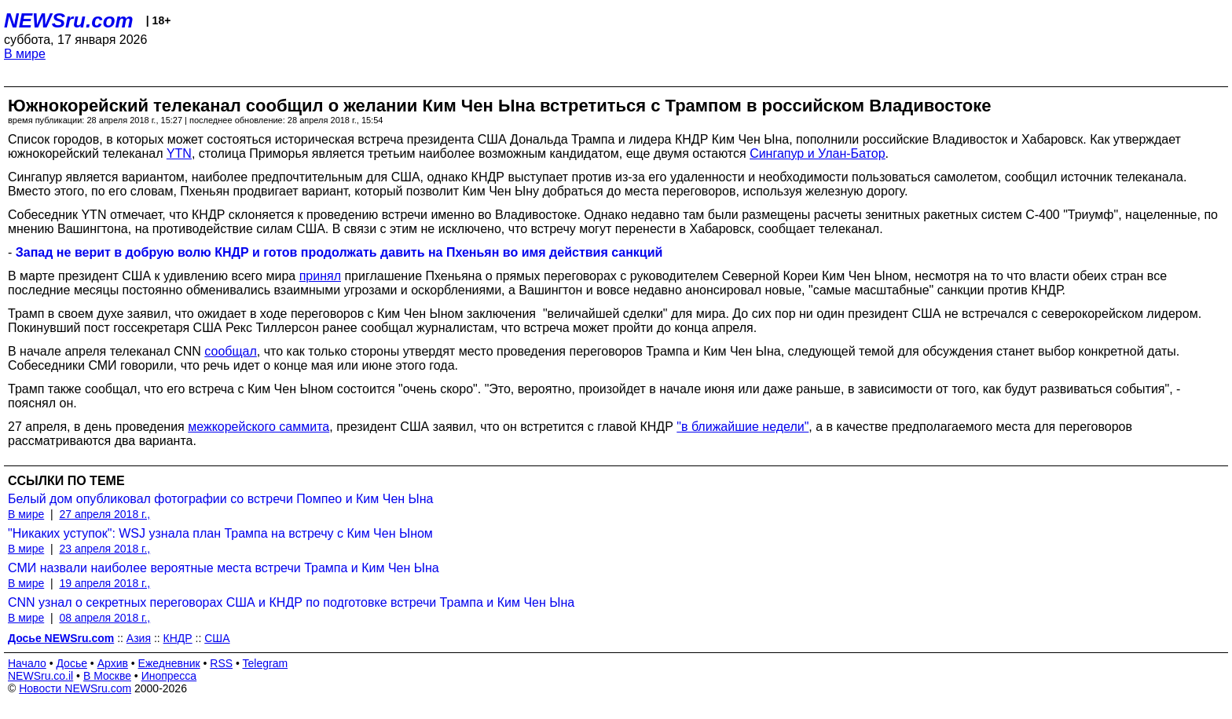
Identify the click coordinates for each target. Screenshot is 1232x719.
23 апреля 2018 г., (104, 548)
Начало (27, 663)
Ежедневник (169, 663)
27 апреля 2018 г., (104, 514)
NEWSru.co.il (40, 676)
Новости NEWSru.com (75, 688)
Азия (138, 638)
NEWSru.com (69, 20)
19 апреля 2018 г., (104, 583)
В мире (25, 53)
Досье (71, 663)
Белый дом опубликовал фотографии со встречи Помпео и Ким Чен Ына (220, 498)
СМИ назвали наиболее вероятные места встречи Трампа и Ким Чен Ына (223, 568)
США (216, 638)
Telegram (265, 663)
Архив (112, 663)
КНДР (177, 638)
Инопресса (169, 676)
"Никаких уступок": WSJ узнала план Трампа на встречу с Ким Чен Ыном (220, 533)
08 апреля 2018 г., (104, 617)
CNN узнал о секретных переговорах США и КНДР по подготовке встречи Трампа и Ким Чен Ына (291, 602)
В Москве (107, 676)
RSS (221, 663)
